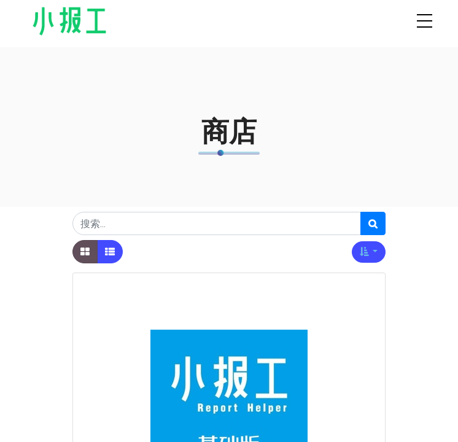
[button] (369, 252)
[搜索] (373, 223)
